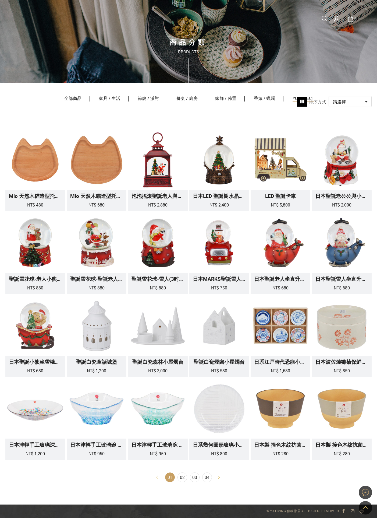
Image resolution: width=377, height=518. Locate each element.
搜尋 (324, 19)
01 (170, 477)
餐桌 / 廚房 (187, 98)
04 (207, 477)
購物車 (355, 18)
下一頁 (219, 477)
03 (194, 477)
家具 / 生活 (109, 98)
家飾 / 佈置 (225, 98)
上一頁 (157, 477)
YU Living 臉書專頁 (344, 511)
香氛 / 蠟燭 (264, 98)
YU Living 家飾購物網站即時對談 (365, 492)
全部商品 (72, 98)
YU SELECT (13, 23)
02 (182, 477)
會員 (336, 18)
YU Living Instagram (352, 511)
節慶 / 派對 (148, 98)
